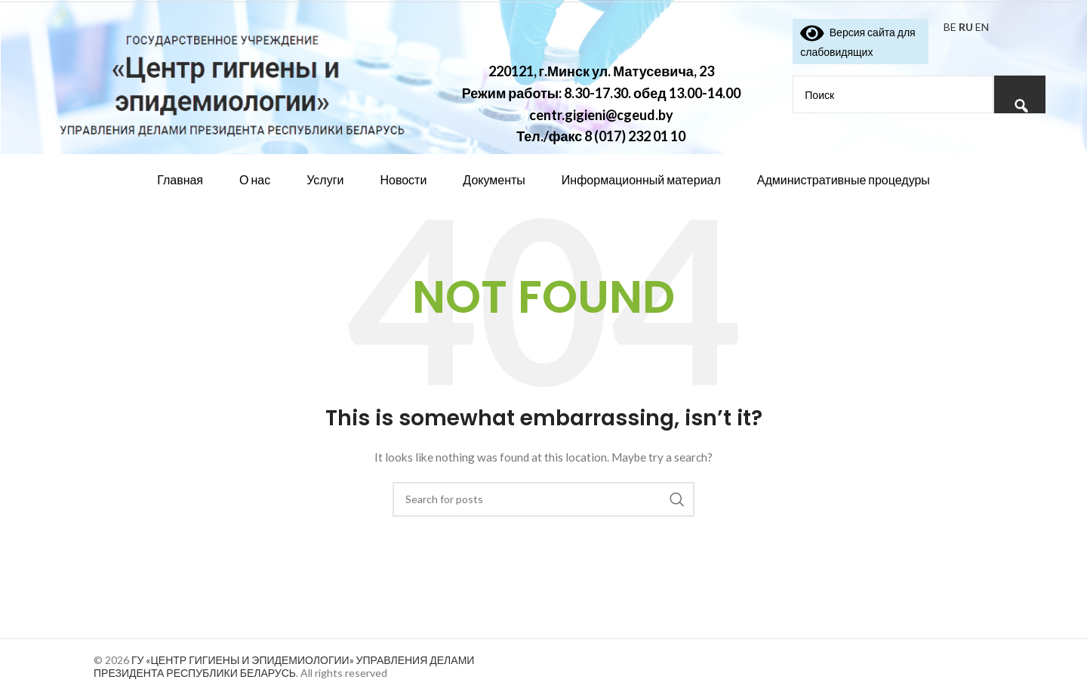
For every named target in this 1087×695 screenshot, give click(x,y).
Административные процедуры (843, 179)
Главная (180, 179)
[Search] (543, 499)
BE (950, 26)
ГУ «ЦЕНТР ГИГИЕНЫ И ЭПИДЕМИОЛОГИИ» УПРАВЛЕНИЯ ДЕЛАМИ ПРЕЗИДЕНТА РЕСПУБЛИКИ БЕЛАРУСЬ (284, 666)
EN (982, 26)
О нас (254, 179)
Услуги (324, 179)
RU (966, 26)
